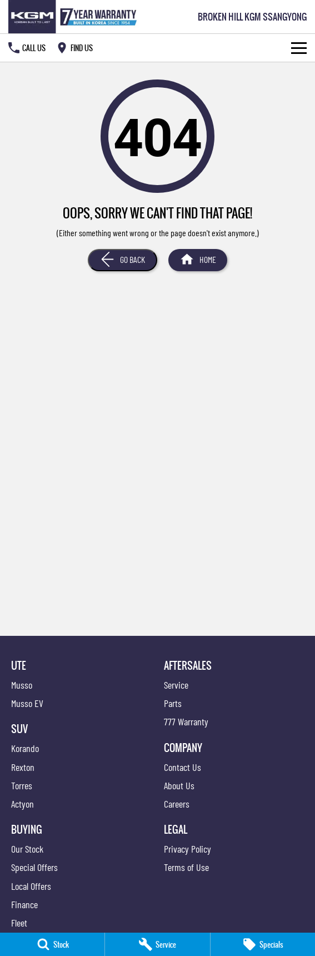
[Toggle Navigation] (299, 48)
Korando (25, 748)
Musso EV (27, 703)
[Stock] (52, 944)
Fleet (19, 923)
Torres (21, 785)
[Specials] (263, 944)
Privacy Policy (187, 849)
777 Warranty (186, 721)
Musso (21, 685)
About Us (179, 785)
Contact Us (182, 767)
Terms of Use (186, 867)
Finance (24, 904)
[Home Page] (74, 16)
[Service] (157, 944)
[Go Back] (122, 260)
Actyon (22, 804)
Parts (173, 703)
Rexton (22, 767)
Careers (176, 804)
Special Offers (34, 867)
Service (176, 685)
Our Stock (27, 849)
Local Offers (31, 886)
